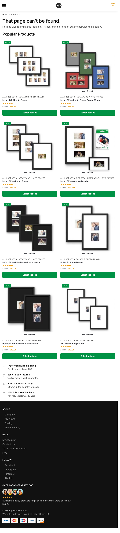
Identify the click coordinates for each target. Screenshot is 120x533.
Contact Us (8, 444)
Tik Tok (9, 478)
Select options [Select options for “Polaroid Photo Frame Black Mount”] (30, 356)
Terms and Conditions (14, 448)
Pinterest (10, 473)
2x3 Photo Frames (85, 340)
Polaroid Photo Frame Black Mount (20, 343)
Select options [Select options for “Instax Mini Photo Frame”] (30, 112)
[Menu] (7, 5)
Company (10, 414)
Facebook (10, 465)
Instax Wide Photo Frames (89, 97)
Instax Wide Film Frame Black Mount (21, 262)
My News (10, 419)
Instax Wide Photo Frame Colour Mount (80, 100)
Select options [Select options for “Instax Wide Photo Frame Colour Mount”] (88, 112)
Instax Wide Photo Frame (15, 181)
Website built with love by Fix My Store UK (25, 514)
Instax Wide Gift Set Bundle (74, 181)
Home (5, 14)
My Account (9, 440)
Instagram (10, 469)
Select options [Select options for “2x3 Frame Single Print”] (88, 356)
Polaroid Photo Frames (88, 259)
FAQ (4, 452)
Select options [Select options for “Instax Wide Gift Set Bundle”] (88, 193)
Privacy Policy (12, 427)
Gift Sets (81, 178)
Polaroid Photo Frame (71, 262)
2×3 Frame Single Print (72, 343)
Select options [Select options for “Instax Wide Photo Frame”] (30, 193)
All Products (9, 97)
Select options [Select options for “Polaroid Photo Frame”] (88, 275)
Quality (9, 423)
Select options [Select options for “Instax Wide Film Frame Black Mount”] (30, 275)
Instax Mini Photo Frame (14, 100)
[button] (112, 5)
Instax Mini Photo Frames (31, 97)
